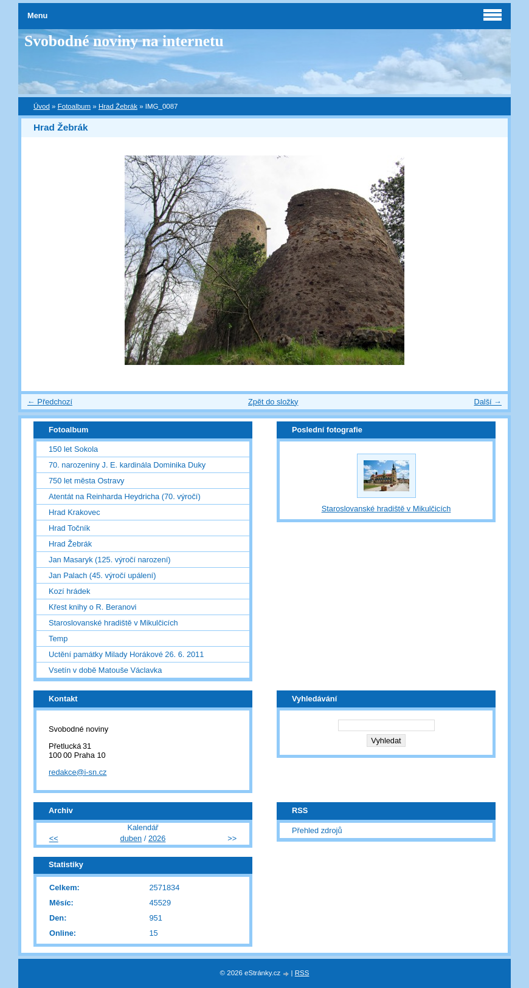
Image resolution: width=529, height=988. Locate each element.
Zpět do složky (273, 401)
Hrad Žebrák (118, 106)
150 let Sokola (73, 449)
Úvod (41, 106)
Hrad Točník (69, 528)
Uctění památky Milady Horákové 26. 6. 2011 (126, 654)
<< (53, 838)
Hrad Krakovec (74, 512)
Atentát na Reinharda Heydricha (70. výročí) (125, 496)
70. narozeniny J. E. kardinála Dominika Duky (127, 464)
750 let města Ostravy (86, 480)
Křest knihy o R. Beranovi (92, 607)
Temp (58, 638)
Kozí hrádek (69, 591)
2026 (156, 838)
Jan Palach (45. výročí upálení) (102, 575)
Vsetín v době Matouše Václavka (105, 670)
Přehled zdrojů (317, 830)
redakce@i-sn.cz (78, 772)
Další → (488, 401)
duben (131, 838)
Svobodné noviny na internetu (124, 41)
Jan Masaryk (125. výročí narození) (110, 559)
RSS (302, 972)
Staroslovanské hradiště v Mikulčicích (113, 622)
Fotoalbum (74, 106)
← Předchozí (49, 401)
